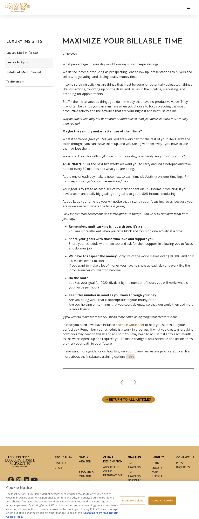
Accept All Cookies (162, 502)
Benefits (85, 481)
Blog (155, 463)
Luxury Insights (17, 62)
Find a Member (85, 459)
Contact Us (185, 457)
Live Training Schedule (134, 476)
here (130, 356)
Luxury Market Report (22, 53)
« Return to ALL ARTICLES (128, 399)
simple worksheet (131, 325)
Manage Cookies (132, 502)
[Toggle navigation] (188, 7)
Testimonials (15, 81)
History (60, 463)
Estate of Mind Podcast (23, 72)
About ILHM (63, 457)
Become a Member (86, 474)
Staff (58, 468)
